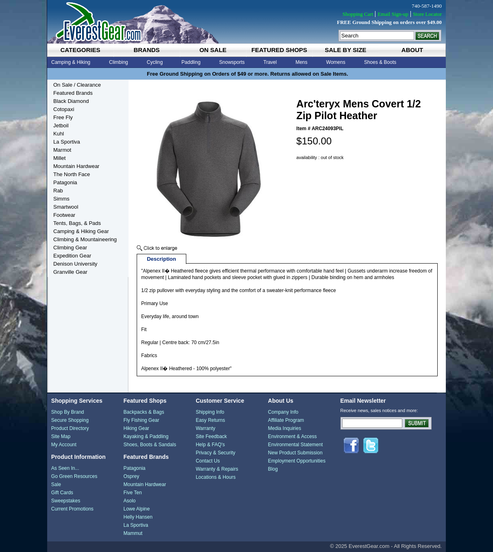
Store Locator (427, 14)
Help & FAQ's (210, 444)
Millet (59, 158)
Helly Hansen (137, 517)
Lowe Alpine (136, 509)
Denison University (75, 264)
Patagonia (65, 182)
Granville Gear (70, 272)
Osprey (131, 476)
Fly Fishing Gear (141, 420)
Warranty (205, 428)
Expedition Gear (72, 256)
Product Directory (70, 428)
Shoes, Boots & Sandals (149, 444)
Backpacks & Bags (143, 412)
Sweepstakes (65, 501)
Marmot (62, 150)
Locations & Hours (216, 477)
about (412, 49)
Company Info (283, 412)
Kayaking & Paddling (145, 436)
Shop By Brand (67, 412)
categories (80, 49)
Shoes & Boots (380, 62)
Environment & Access (292, 436)
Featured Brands (73, 93)
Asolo (129, 501)
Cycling (155, 62)
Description (161, 259)
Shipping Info (210, 412)
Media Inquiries (284, 428)
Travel (270, 62)
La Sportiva (66, 142)
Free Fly (63, 117)
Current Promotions (72, 509)
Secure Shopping (70, 420)
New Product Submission (295, 453)
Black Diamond (71, 101)
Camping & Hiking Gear (81, 231)
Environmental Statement (295, 444)
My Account (63, 444)
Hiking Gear (136, 428)
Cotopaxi (63, 109)
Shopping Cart (357, 14)
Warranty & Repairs (217, 469)
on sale (213, 49)
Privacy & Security (215, 453)
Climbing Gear (70, 247)
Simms (61, 199)
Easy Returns (210, 420)
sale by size (345, 49)
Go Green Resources (74, 476)
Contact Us (208, 461)
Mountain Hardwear (76, 166)
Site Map (60, 436)
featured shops (279, 49)
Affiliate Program (286, 420)
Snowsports (232, 62)
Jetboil (61, 125)
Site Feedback (211, 436)
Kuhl (58, 134)
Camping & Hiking (70, 62)
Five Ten (132, 492)
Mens (301, 62)
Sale (56, 484)
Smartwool (65, 207)
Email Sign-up (392, 14)
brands (146, 49)
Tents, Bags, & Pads (77, 223)
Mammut (132, 533)
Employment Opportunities (296, 461)
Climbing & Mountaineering (85, 239)
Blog (273, 469)
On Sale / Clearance (77, 85)
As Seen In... (65, 468)
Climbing (118, 62)
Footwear (64, 215)
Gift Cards (62, 492)
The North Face (71, 174)
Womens (335, 62)
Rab (58, 191)
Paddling (191, 62)
